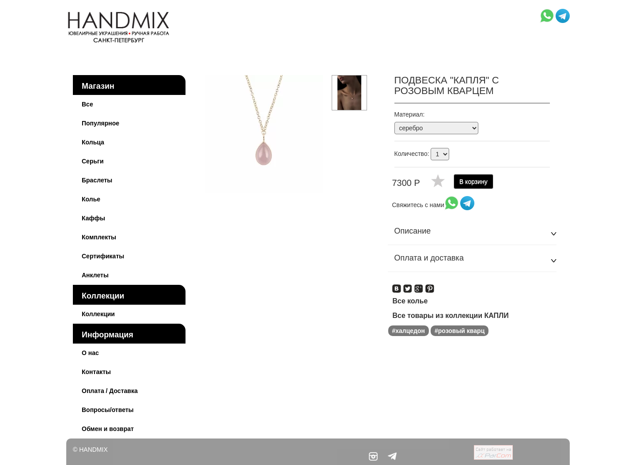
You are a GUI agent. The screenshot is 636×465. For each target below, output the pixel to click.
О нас (90, 352)
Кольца (93, 142)
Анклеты (95, 275)
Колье (91, 199)
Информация (107, 334)
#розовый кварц (460, 330)
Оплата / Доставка (110, 390)
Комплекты (99, 237)
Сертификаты (103, 256)
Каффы (93, 218)
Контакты (96, 371)
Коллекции (103, 295)
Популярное (100, 123)
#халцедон (408, 330)
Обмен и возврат (108, 428)
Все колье (410, 301)
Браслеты (97, 180)
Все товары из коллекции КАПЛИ (451, 315)
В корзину (473, 181)
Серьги (93, 161)
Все (87, 104)
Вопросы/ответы (108, 409)
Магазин (98, 86)
